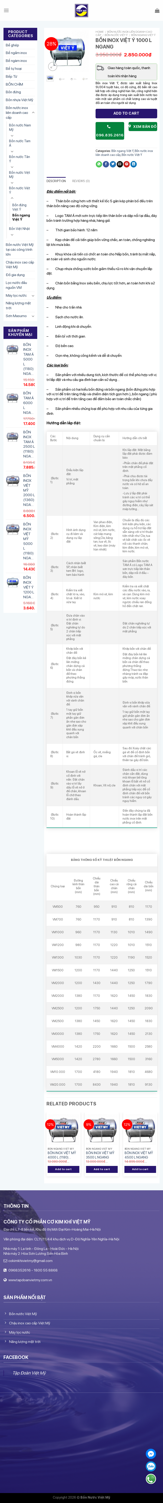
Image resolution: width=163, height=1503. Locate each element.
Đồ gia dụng (15, 275)
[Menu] (6, 10)
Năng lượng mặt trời (18, 305)
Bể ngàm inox (16, 60)
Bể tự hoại (14, 68)
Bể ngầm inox (16, 53)
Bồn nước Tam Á (19, 143)
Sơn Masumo (16, 316)
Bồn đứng (13, 92)
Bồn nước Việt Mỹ (19, 175)
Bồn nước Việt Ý (19, 190)
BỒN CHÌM (14, 84)
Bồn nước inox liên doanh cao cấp (17, 113)
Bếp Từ (11, 76)
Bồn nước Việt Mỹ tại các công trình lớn (20, 249)
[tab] (56, 181)
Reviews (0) (81, 181)
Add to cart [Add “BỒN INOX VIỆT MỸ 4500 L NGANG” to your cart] (140, 1169)
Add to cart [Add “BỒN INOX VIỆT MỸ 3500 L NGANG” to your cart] (102, 1169)
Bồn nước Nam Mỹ (20, 127)
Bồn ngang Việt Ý (21, 217)
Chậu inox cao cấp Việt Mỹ (20, 264)
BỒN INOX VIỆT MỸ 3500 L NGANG (100, 1155)
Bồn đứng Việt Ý (19, 207)
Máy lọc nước (16, 295)
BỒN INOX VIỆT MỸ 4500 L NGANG (139, 1155)
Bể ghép (12, 45)
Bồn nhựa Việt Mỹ (19, 100)
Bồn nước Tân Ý (19, 159)
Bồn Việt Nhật (19, 229)
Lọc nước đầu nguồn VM (16, 285)
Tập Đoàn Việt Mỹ (29, 1373)
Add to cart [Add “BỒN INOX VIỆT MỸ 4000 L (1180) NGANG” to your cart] (63, 1169)
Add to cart (126, 113)
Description (56, 181)
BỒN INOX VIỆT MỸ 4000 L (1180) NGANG (62, 1155)
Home (100, 31)
